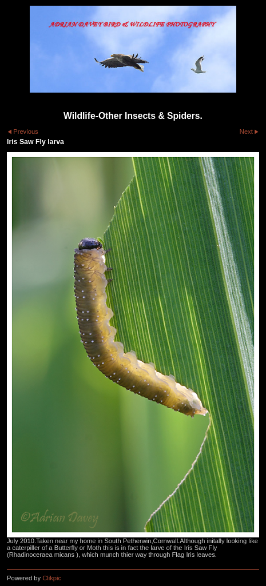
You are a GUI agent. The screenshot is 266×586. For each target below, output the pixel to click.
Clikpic (51, 578)
